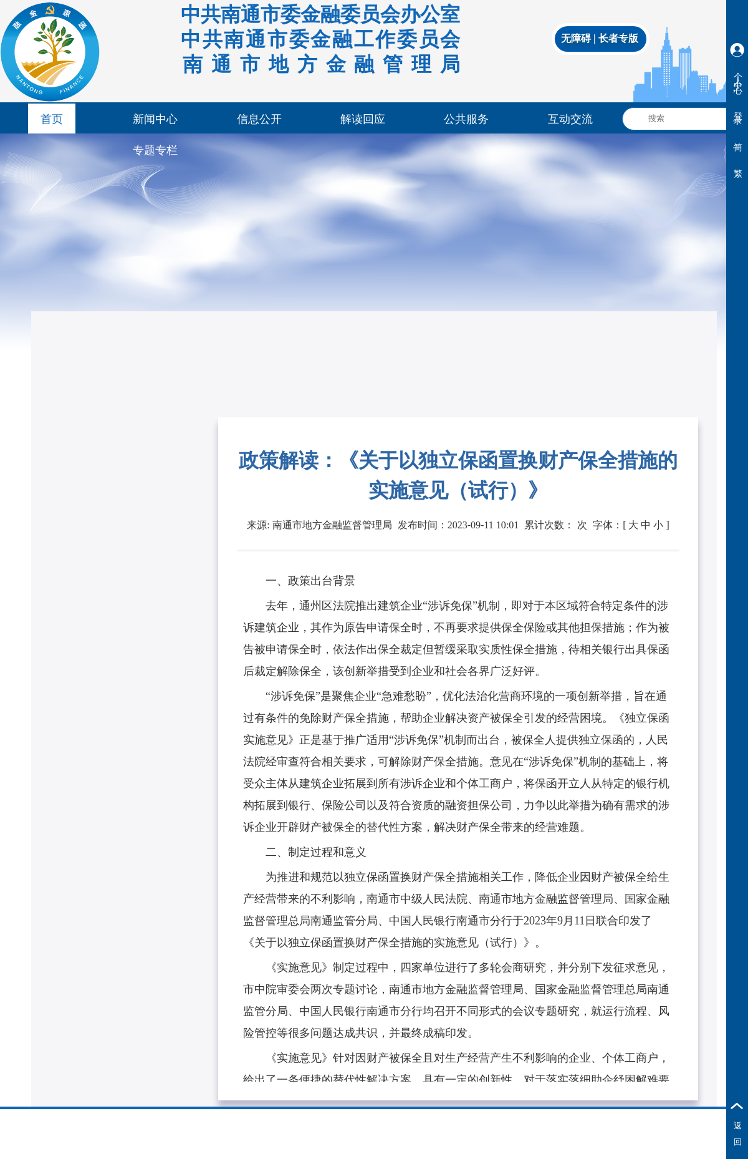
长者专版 (618, 38)
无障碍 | (579, 38)
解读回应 (362, 119)
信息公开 (259, 119)
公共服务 (466, 119)
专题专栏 (155, 150)
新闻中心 (155, 119)
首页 (52, 119)
